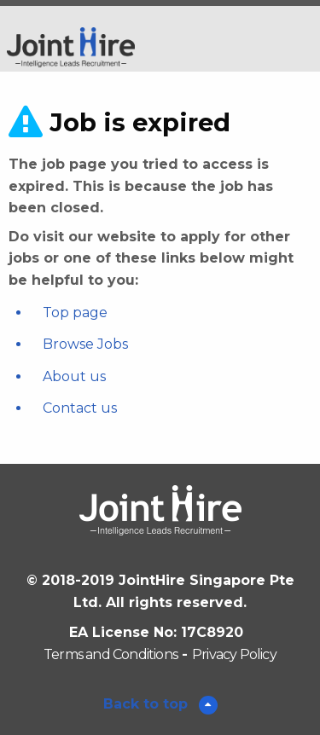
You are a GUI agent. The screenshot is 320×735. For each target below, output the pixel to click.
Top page (75, 312)
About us (74, 376)
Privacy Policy (234, 654)
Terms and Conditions (110, 654)
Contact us (80, 408)
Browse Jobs (85, 344)
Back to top (147, 704)
